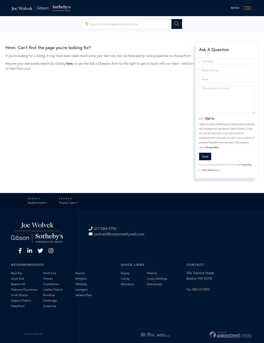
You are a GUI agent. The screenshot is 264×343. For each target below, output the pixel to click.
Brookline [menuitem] (49, 295)
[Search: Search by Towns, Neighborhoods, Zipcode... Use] (126, 24)
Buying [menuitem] (125, 273)
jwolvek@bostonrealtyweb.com (117, 234)
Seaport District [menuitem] (21, 301)
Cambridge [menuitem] (50, 301)
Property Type (66, 203)
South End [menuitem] (17, 279)
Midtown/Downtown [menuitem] (24, 290)
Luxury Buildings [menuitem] (157, 279)
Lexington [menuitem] (81, 290)
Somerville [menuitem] (49, 306)
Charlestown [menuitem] (51, 284)
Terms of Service (209, 170)
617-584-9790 (103, 229)
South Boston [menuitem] (19, 295)
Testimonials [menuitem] (154, 284)
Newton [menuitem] (80, 273)
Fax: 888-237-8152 (198, 289)
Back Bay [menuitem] (16, 273)
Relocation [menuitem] (127, 284)
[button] (176, 24)
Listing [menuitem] (125, 279)
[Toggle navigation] (242, 8)
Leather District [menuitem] (53, 290)
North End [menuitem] (49, 273)
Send (205, 156)
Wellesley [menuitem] (81, 284)
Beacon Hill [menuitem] (18, 284)
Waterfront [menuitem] (18, 306)
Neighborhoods (36, 203)
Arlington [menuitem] (81, 279)
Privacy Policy (212, 147)
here (69, 63)
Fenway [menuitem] (48, 279)
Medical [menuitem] (152, 273)
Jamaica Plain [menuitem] (83, 295)
